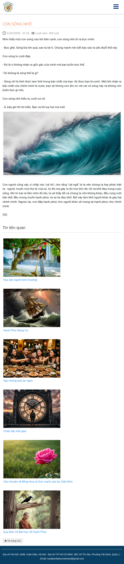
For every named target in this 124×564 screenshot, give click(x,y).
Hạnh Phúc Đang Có (15, 330)
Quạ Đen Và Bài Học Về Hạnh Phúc (25, 532)
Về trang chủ (13, 540)
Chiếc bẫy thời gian (14, 431)
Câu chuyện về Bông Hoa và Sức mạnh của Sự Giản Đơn (38, 481)
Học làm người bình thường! (20, 279)
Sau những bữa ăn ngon (18, 380)
